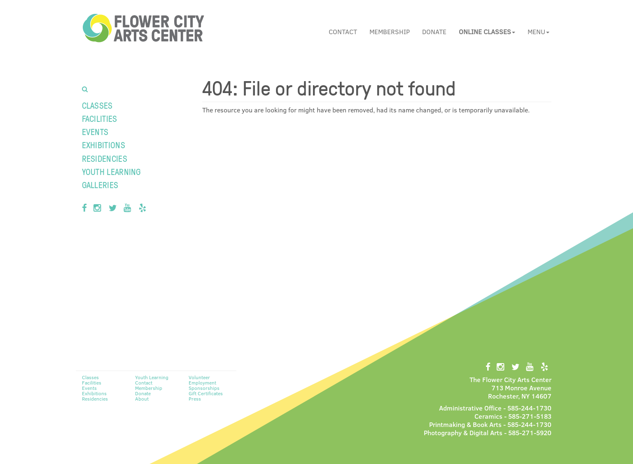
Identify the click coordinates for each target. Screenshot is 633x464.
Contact (343, 31)
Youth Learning (111, 171)
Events (95, 131)
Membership (389, 31)
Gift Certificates (206, 393)
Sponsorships (204, 388)
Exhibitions (103, 144)
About (142, 398)
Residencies (104, 158)
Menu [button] (538, 31)
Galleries (100, 184)
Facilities (99, 118)
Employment (202, 382)
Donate (434, 31)
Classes (97, 105)
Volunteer (199, 377)
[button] (487, 32)
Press (195, 398)
